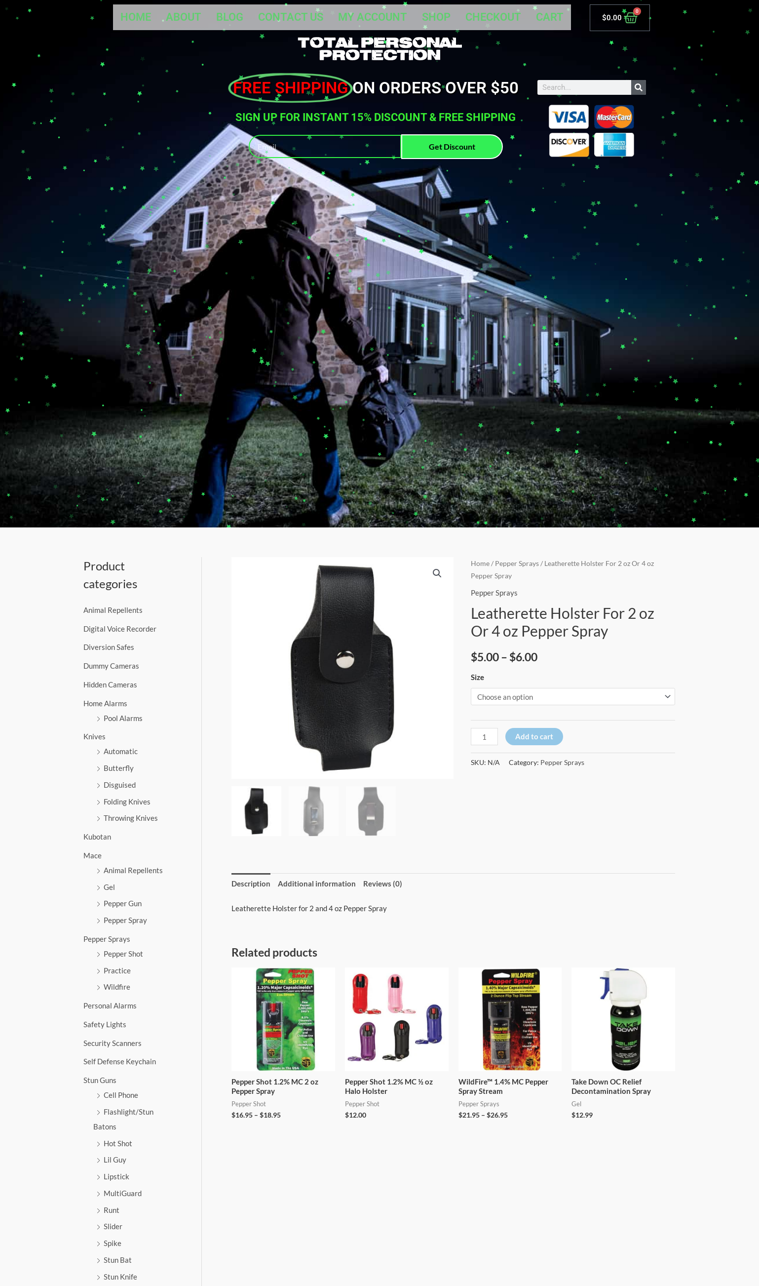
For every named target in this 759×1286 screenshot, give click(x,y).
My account (372, 17)
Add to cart (534, 736)
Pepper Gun (123, 903)
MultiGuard (123, 1193)
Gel (109, 887)
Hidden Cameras (110, 684)
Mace (92, 855)
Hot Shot (118, 1143)
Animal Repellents (113, 609)
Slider (113, 1226)
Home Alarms (105, 703)
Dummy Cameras (111, 665)
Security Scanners (112, 1043)
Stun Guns (99, 1080)
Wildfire (117, 986)
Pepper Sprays (106, 938)
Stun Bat (118, 1259)
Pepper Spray (125, 920)
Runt (111, 1210)
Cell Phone (121, 1094)
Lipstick (116, 1176)
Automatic (121, 751)
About (183, 17)
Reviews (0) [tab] (382, 883)
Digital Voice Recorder (119, 628)
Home (135, 17)
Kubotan (97, 836)
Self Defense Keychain (119, 1061)
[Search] (638, 87)
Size (477, 677)
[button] (437, 573)
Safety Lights (104, 1024)
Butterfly (119, 768)
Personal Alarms (110, 1005)
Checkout (493, 17)
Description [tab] (250, 883)
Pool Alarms (123, 718)
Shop (436, 17)
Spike (112, 1243)
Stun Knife (120, 1276)
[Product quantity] (484, 736)
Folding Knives (127, 801)
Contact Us (290, 17)
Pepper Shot (123, 953)
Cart (550, 17)
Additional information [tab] (317, 883)
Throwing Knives (131, 817)
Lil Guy (115, 1159)
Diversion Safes (108, 647)
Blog (229, 17)
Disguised (120, 784)
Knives (94, 736)
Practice (117, 970)
